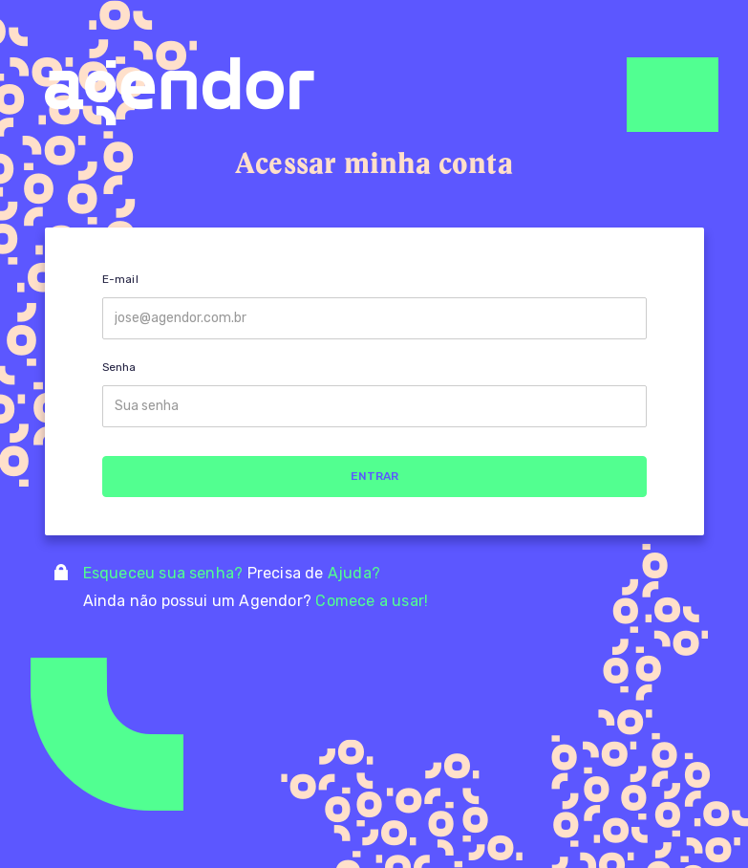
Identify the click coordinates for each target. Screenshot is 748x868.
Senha (119, 367)
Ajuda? (354, 573)
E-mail (120, 279)
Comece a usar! (371, 601)
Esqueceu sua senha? (165, 573)
